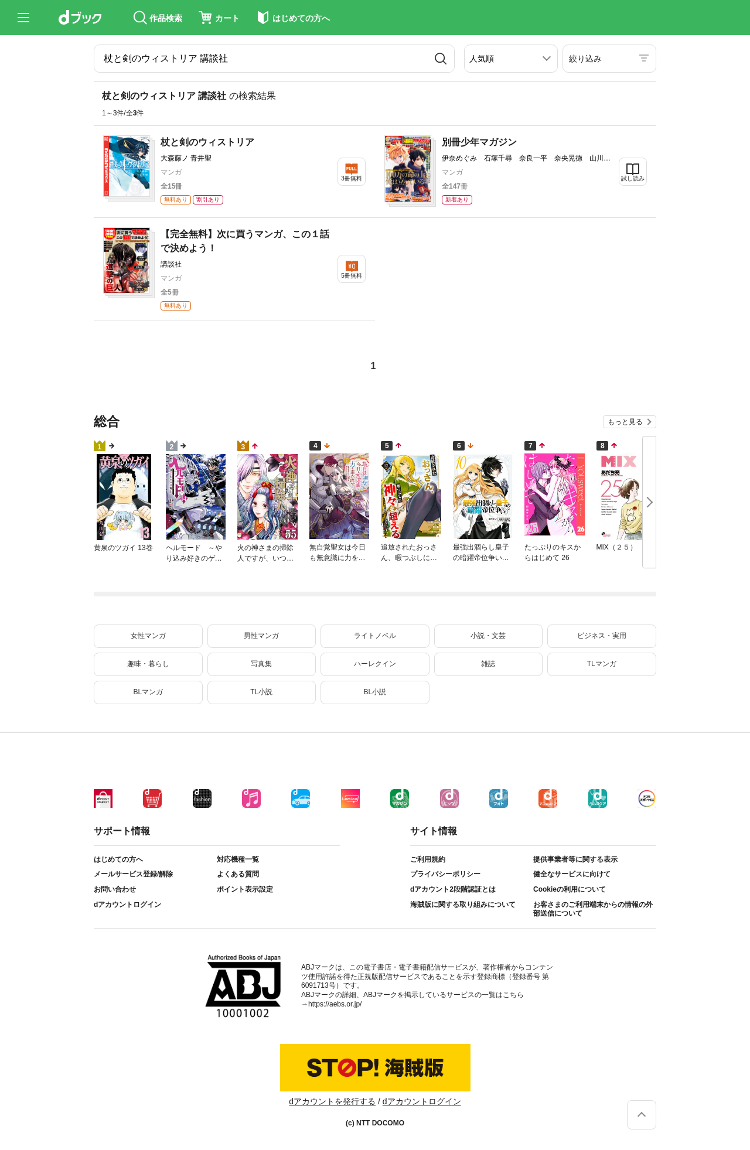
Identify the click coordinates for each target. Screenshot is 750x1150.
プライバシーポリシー (445, 874)
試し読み (633, 178)
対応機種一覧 (238, 859)
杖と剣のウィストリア (207, 142)
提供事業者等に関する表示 (575, 859)
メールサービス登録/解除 (133, 874)
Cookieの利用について (569, 889)
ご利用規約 (427, 859)
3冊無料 (351, 178)
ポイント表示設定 (245, 889)
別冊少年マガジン (479, 142)
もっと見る (625, 422)
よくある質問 (238, 874)
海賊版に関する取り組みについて (463, 904)
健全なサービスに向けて (572, 874)
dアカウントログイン (127, 904)
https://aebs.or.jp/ (335, 1004)
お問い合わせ (115, 889)
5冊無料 (351, 275)
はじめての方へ (118, 859)
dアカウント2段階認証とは (453, 889)
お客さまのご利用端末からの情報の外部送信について (593, 909)
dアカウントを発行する (332, 1101)
